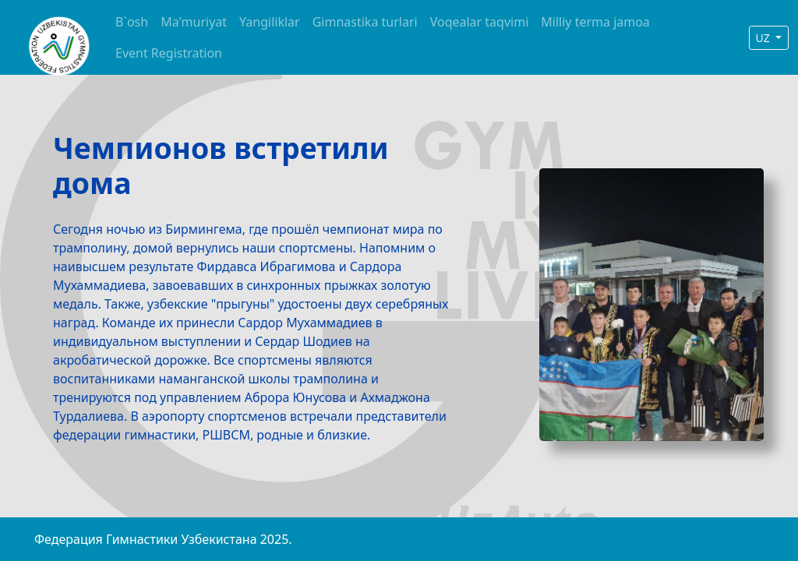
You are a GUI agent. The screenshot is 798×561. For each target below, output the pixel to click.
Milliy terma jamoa (595, 21)
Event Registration (168, 53)
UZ (764, 37)
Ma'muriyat (194, 21)
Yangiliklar (269, 21)
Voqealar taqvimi (479, 21)
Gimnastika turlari (365, 21)
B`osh (131, 21)
